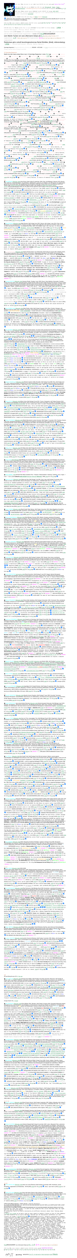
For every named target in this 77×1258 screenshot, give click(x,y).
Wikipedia (13, 86)
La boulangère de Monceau (46, 337)
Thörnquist (44, 17)
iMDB (59, 28)
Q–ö (40, 38)
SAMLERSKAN (21, 344)
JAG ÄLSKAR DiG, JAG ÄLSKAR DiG (53, 231)
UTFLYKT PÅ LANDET (20, 209)
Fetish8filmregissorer (20, 8)
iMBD (56, 286)
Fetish (57, 7)
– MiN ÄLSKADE (27, 228)
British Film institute (47, 185)
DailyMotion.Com (9, 264)
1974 (54, 11)
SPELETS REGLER (15, 185)
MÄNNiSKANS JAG (35, 200)
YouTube (30, 274)
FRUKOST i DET (32, 216)
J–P (14, 38)
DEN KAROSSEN (45, 211)
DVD (44, 63)
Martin (53, 7)
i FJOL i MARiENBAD (18, 230)
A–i (62, 8)
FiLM (42, 34)
